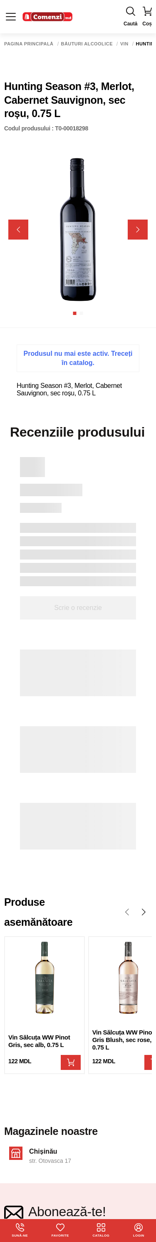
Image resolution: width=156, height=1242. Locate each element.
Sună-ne (20, 1230)
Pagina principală (29, 44)
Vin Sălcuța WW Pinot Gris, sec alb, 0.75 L (39, 1041)
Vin (124, 44)
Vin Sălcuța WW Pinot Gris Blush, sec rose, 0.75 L (123, 1040)
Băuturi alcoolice (87, 44)
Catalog (100, 1230)
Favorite (60, 1230)
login (138, 1230)
